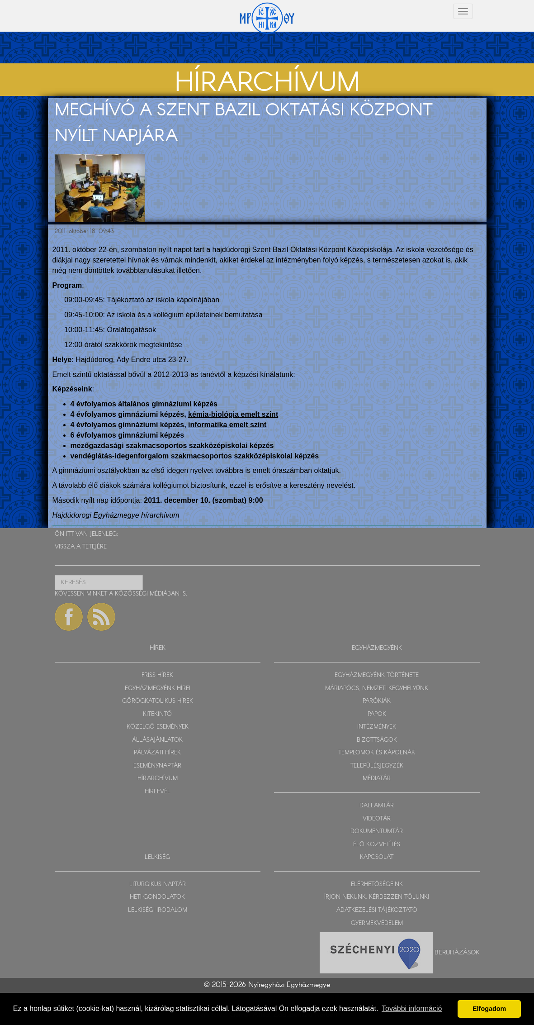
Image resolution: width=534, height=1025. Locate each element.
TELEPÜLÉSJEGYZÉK (376, 766)
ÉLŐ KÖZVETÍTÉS (376, 844)
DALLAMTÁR (376, 805)
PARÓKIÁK (377, 701)
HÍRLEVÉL (157, 791)
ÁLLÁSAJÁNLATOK (157, 740)
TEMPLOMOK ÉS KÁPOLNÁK (376, 752)
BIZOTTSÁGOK (377, 740)
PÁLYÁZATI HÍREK (157, 752)
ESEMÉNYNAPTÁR (157, 766)
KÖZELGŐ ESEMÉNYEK (158, 727)
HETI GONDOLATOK (157, 897)
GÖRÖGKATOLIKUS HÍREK (157, 701)
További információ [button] (412, 1008)
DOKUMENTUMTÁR (376, 831)
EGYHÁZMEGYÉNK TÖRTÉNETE (377, 675)
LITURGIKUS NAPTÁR (157, 884)
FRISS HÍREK (157, 675)
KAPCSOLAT (376, 857)
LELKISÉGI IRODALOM (157, 910)
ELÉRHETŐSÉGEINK (377, 884)
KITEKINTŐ (157, 714)
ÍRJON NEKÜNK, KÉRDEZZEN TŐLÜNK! (376, 897)
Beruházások (457, 952)
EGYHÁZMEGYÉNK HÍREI (157, 688)
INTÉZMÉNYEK (376, 727)
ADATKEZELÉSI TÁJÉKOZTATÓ (376, 910)
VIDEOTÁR (377, 819)
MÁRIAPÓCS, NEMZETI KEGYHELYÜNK (376, 688)
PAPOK (377, 714)
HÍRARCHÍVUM (157, 778)
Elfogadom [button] (489, 1008)
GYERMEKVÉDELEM (377, 923)
